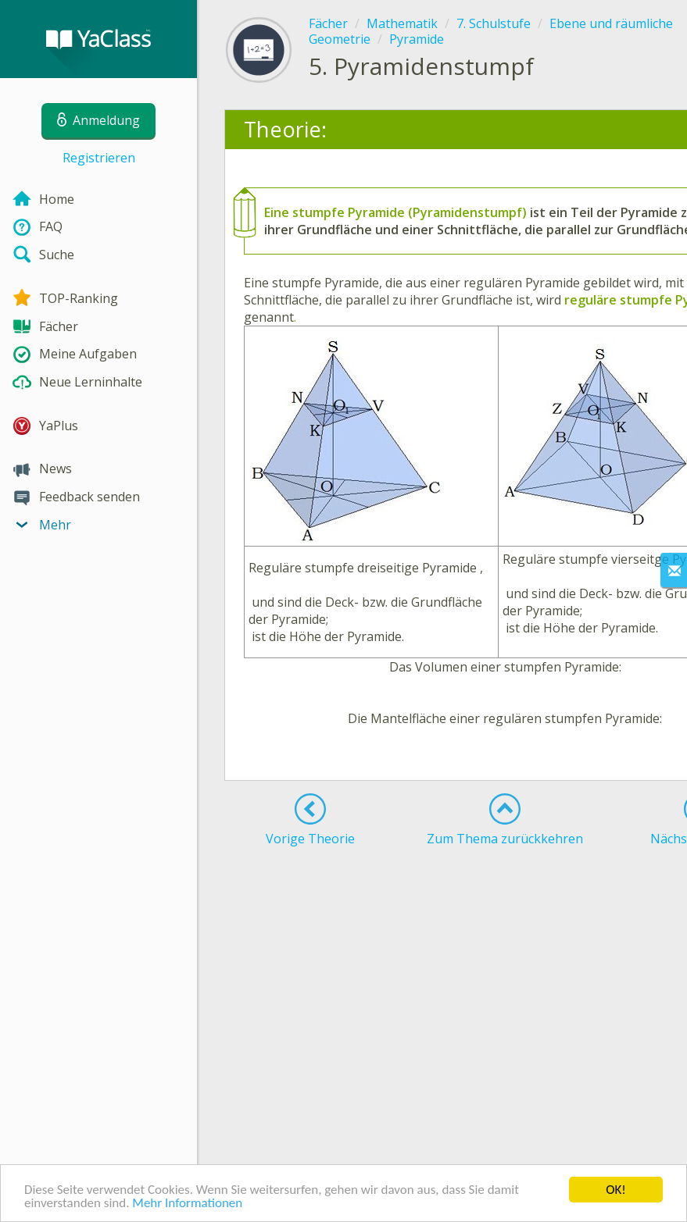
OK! (616, 1189)
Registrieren (99, 158)
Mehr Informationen (187, 1203)
